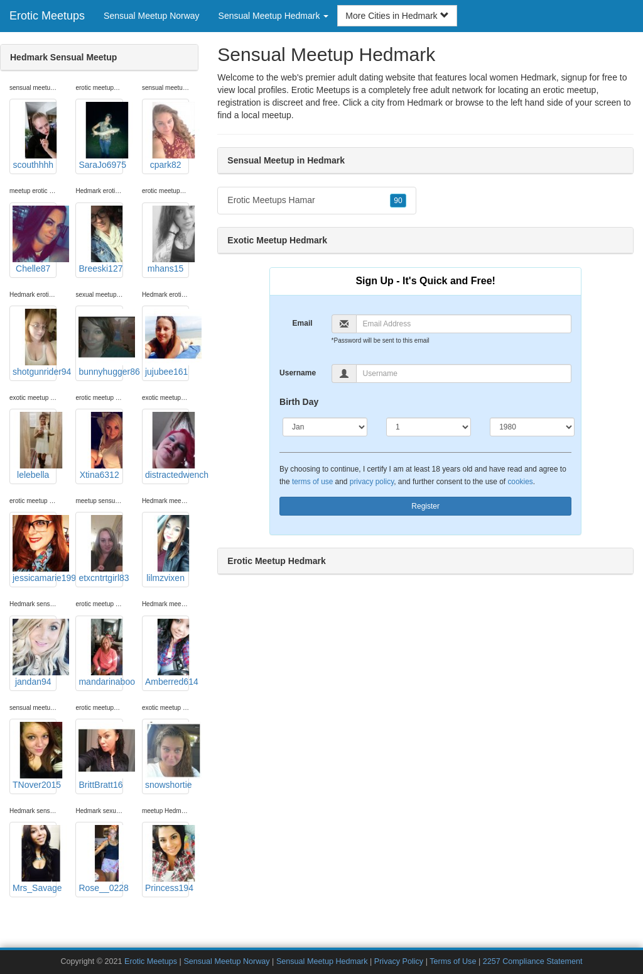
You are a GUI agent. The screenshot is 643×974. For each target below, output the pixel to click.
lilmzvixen (167, 549)
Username (297, 372)
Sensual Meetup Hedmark (322, 961)
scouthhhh (35, 136)
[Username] (464, 373)
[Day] (428, 427)
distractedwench (167, 446)
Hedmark (425, 102)
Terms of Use (453, 961)
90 (398, 200)
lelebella (35, 446)
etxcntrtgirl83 (100, 549)
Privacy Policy (398, 961)
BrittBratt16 (100, 756)
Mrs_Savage (35, 859)
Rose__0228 (100, 859)
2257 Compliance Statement (533, 961)
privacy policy (372, 481)
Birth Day (298, 402)
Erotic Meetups (47, 15)
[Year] (532, 427)
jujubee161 (167, 343)
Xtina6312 (100, 446)
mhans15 (167, 240)
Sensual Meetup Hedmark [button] (274, 16)
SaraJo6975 (100, 136)
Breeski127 (100, 240)
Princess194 (167, 859)
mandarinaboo (100, 653)
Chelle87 (35, 240)
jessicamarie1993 (35, 549)
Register (425, 506)
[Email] (464, 323)
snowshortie (167, 756)
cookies (519, 481)
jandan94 (35, 653)
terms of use (312, 481)
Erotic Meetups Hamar (316, 201)
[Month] (325, 427)
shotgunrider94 (35, 343)
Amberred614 (167, 653)
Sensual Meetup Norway (152, 16)
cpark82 (167, 136)
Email (303, 323)
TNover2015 (35, 756)
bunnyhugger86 (100, 343)
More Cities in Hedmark (396, 16)
